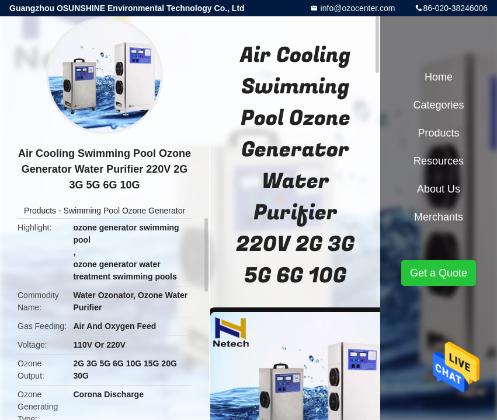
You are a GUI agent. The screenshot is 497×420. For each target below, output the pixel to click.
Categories (438, 105)
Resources (438, 161)
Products (40, 210)
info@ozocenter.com (356, 8)
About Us (438, 189)
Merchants (438, 217)
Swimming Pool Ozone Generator (125, 210)
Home (439, 77)
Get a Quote (438, 273)
